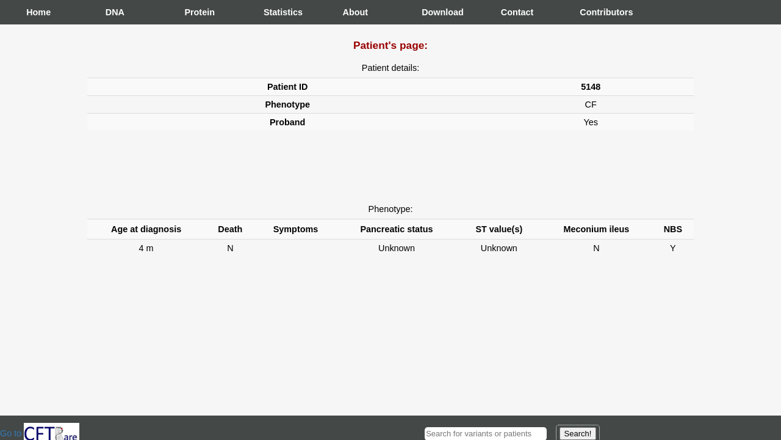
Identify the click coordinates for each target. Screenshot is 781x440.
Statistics (276, 12)
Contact (513, 12)
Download (434, 12)
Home (38, 12)
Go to (39, 433)
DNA (115, 12)
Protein (196, 12)
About (355, 12)
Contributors (592, 12)
